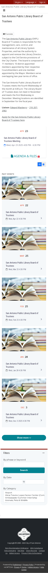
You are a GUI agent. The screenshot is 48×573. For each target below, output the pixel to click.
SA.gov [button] (19, 2)
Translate (8, 34)
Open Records (31, 550)
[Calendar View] (43, 164)
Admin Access (14, 553)
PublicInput (17, 564)
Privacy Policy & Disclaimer (32, 553)
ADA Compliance (36, 548)
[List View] (40, 164)
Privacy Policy (28, 564)
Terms (24, 567)
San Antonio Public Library (19, 38)
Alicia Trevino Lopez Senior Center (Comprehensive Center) (24, 495)
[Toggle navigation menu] (4, 10)
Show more (24, 437)
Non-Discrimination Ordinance (17, 548)
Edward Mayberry (18, 107)
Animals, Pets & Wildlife (24, 500)
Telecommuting (10, 550)
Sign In (42, 2)
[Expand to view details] (41, 218)
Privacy (17, 567)
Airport (24, 492)
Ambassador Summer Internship (24, 498)
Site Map (21, 550)
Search (24, 470)
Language (31, 2)
